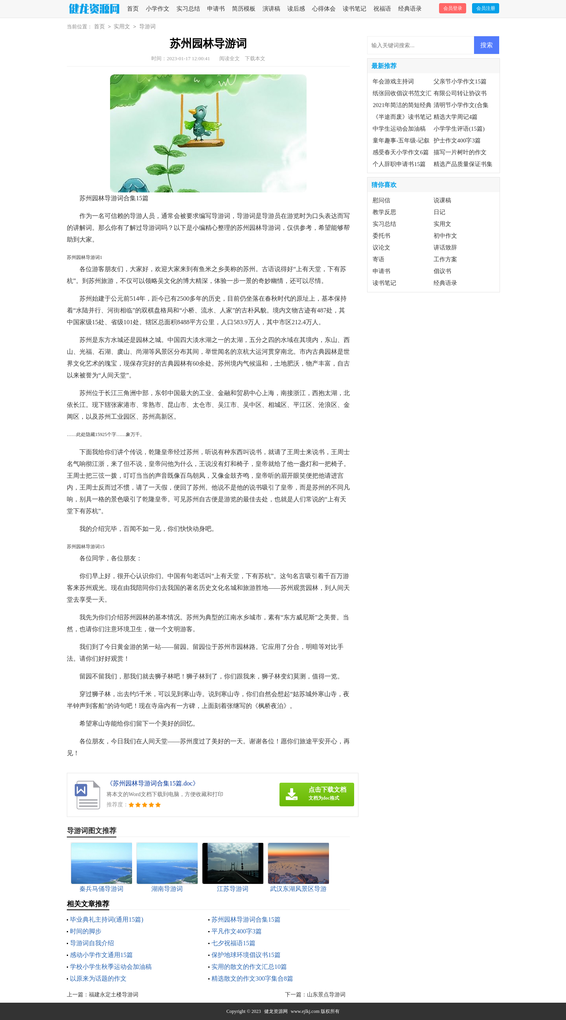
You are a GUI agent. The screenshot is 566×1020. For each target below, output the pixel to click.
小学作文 (157, 9)
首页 (133, 9)
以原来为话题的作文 (98, 978)
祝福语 (382, 9)
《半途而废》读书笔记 (402, 117)
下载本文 (255, 58)
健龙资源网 (276, 1011)
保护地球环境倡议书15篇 (246, 955)
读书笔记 (354, 9)
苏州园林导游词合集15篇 (246, 919)
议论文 (381, 247)
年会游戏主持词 (393, 81)
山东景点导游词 (326, 995)
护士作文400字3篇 (457, 140)
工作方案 (445, 259)
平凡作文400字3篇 (236, 931)
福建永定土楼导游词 (113, 995)
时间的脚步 (85, 931)
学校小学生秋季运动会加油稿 (111, 966)
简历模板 (243, 9)
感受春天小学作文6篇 (401, 152)
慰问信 (381, 200)
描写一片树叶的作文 (460, 152)
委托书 (381, 236)
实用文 (122, 27)
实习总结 (188, 9)
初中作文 (445, 236)
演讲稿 (271, 9)
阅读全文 (229, 58)
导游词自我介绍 (92, 943)
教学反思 (384, 212)
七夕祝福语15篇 (233, 943)
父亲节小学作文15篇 (460, 81)
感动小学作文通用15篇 (101, 955)
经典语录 (410, 9)
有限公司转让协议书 (460, 93)
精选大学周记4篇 (456, 117)
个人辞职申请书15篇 (399, 164)
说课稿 (442, 200)
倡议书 (442, 271)
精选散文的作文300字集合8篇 (252, 978)
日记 (439, 212)
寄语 (378, 259)
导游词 (147, 27)
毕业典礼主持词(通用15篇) (106, 919)
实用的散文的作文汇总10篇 (249, 966)
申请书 (216, 9)
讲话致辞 (445, 247)
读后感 (296, 9)
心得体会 (324, 9)
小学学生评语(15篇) (459, 129)
